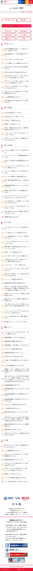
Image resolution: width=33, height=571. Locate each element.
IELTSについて (8, 31)
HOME (22, 11)
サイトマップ (25, 514)
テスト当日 (23, 35)
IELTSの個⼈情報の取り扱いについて (14, 512)
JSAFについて (18, 514)
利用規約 (7, 514)
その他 (23, 38)
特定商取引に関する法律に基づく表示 (17, 508)
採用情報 (12, 514)
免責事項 (25, 512)
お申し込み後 (8, 35)
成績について (8, 38)
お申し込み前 (23, 31)
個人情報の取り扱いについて (16, 510)
